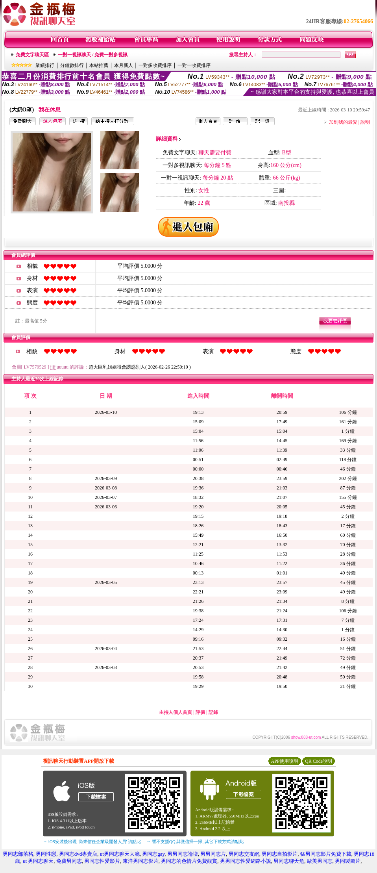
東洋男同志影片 (141, 861)
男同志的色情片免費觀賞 (189, 861)
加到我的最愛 (343, 122)
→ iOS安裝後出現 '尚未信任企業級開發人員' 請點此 (92, 841)
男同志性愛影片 (102, 861)
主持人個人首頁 (175, 712)
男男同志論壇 (182, 854)
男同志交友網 (244, 854)
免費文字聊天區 (32, 54)
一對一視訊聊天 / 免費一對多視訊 (93, 54)
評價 (200, 712)
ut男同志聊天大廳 (120, 854)
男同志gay (153, 854)
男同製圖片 (347, 861)
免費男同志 (69, 861)
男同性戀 (46, 854)
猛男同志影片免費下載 (325, 854)
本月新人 (123, 65)
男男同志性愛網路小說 (245, 861)
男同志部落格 (18, 854)
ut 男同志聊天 (38, 861)
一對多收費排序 (155, 65)
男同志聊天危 (289, 861)
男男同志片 (213, 854)
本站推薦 (98, 65)
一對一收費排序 (194, 65)
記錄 (213, 712)
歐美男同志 (320, 861)
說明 (365, 122)
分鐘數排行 (72, 65)
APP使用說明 (284, 761)
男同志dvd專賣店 (78, 854)
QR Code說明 (318, 761)
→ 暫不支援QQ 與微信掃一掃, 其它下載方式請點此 (195, 841)
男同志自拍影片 (280, 854)
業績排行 (44, 65)
